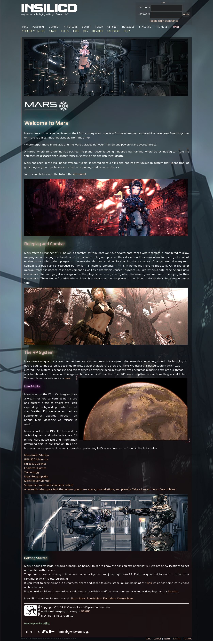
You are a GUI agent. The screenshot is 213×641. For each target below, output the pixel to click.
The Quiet (162, 26)
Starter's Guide (33, 31)
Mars (176, 26)
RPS (85, 31)
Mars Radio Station (36, 455)
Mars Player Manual (37, 481)
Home (25, 26)
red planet (79, 174)
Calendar (113, 31)
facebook (188, 638)
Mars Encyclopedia (36, 476)
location (173, 591)
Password (144, 14)
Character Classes (35, 468)
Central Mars (125, 598)
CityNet (112, 26)
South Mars (94, 598)
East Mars (109, 598)
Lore (76, 31)
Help (127, 31)
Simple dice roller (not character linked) (48, 485)
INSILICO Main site (36, 459)
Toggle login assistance (163, 21)
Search (86, 26)
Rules (65, 31)
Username (144, 7)
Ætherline (71, 26)
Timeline (145, 26)
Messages (128, 26)
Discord (97, 31)
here (67, 378)
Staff (53, 31)
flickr (167, 638)
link (150, 583)
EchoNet (54, 26)
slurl (148, 638)
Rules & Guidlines (35, 464)
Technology (31, 472)
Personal (38, 26)
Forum (99, 26)
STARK (85, 611)
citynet (157, 638)
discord (176, 638)
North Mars (78, 598)
